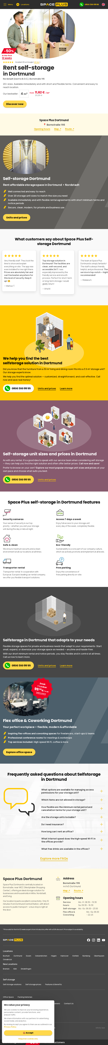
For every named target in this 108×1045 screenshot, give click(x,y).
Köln (15, 969)
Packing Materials (25, 997)
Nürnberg (86, 956)
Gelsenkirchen (41, 956)
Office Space (8, 997)
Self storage (9, 979)
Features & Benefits (53, 984)
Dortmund (18, 956)
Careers (56, 1003)
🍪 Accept (28, 1032)
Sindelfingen (26, 969)
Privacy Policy (10, 1027)
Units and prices (16, 217)
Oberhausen (99, 956)
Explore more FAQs (54, 858)
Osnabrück (7, 959)
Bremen (6, 969)
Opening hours (42, 128)
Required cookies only (28, 1039)
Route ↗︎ (69, 128)
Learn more (66, 388)
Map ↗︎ (57, 128)
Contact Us (68, 1003)
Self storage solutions (12, 984)
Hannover (65, 956)
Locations (8, 951)
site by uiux (100, 1028)
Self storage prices (33, 984)
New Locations (10, 964)
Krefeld (75, 956)
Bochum (6, 956)
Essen (28, 956)
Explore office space (19, 752)
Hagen (54, 956)
